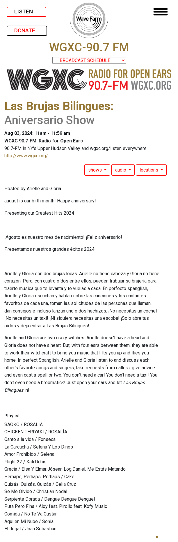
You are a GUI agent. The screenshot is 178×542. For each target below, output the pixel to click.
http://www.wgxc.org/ (26, 155)
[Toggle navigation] (160, 12)
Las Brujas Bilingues (57, 106)
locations (149, 170)
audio (121, 170)
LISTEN (26, 11)
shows (95, 170)
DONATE (27, 30)
